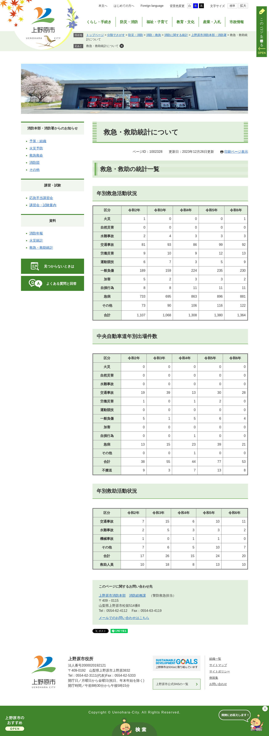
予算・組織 (37, 141)
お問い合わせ (218, 684)
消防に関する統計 (176, 35)
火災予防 (36, 148)
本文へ (103, 5)
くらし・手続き (98, 22)
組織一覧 (215, 658)
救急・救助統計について (102, 46)
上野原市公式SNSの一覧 (172, 684)
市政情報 (236, 22)
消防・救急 (153, 35)
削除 (122, 46)
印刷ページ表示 (236, 151)
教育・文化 (185, 22)
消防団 (34, 162)
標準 (232, 5)
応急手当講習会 (41, 198)
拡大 (243, 5)
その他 (34, 170)
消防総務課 (137, 595)
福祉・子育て (157, 22)
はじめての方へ (124, 5)
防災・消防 (129, 22)
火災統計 (36, 240)
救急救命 (36, 155)
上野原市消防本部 (112, 595)
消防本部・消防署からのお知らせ (52, 128)
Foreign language (152, 5)
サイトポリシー (219, 671)
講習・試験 (52, 185)
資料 (52, 220)
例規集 (213, 677)
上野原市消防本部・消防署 (209, 35)
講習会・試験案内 (42, 205)
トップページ (95, 35)
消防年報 (36, 233)
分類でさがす (116, 35)
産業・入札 (212, 22)
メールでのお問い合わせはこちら (124, 618)
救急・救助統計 (41, 247)
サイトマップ (218, 665)
